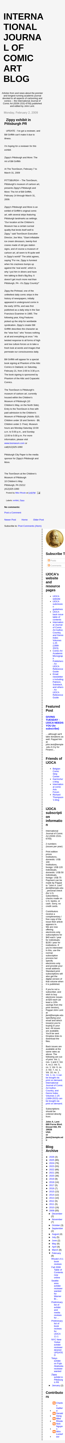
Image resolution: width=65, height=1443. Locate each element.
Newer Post (10, 519)
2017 (52, 1185)
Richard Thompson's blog (58, 797)
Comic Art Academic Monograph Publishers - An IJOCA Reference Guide (58, 661)
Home (24, 519)
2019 (52, 1179)
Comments (54, 565)
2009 (52, 1210)
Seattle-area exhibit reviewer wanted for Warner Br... (56, 1289)
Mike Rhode (59, 1419)
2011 (52, 1204)
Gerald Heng (59, 1414)
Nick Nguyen (59, 1426)
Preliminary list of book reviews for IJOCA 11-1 (57, 1329)
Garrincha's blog (58, 780)
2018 (52, 1182)
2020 (52, 1175)
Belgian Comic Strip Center (56, 772)
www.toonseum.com (14, 443)
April (54, 1246)
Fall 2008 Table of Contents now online (57, 1272)
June (55, 1240)
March (55, 1250)
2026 (52, 1157)
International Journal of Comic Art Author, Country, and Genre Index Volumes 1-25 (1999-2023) (58, 635)
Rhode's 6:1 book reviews (57, 1261)
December (57, 1213)
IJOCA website (56, 597)
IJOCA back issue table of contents (58, 616)
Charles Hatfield (59, 1407)
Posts (52, 560)
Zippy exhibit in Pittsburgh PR (57, 1378)
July (54, 1237)
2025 (52, 1160)
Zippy (22, 500)
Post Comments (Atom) (30, 526)
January (56, 1385)
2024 (52, 1163)
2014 (52, 1194)
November (57, 1219)
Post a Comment (12, 512)
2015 (52, 1191)
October (56, 1225)
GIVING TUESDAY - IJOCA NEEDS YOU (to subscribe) (55, 722)
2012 (52, 1201)
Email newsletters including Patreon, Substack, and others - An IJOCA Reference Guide (58, 686)
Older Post (38, 519)
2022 (52, 1169)
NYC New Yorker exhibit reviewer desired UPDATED (57, 1347)
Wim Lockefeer (59, 1434)
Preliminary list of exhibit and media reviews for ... (57, 1310)
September (57, 1228)
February (56, 1253)
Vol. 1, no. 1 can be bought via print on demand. (54, 1077)
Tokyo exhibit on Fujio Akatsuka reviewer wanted (57, 1365)
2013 (52, 1198)
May (54, 1243)
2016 (52, 1188)
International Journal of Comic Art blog (23, 47)
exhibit (16, 500)
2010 (52, 1207)
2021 (52, 1172)
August (56, 1234)
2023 (52, 1166)
